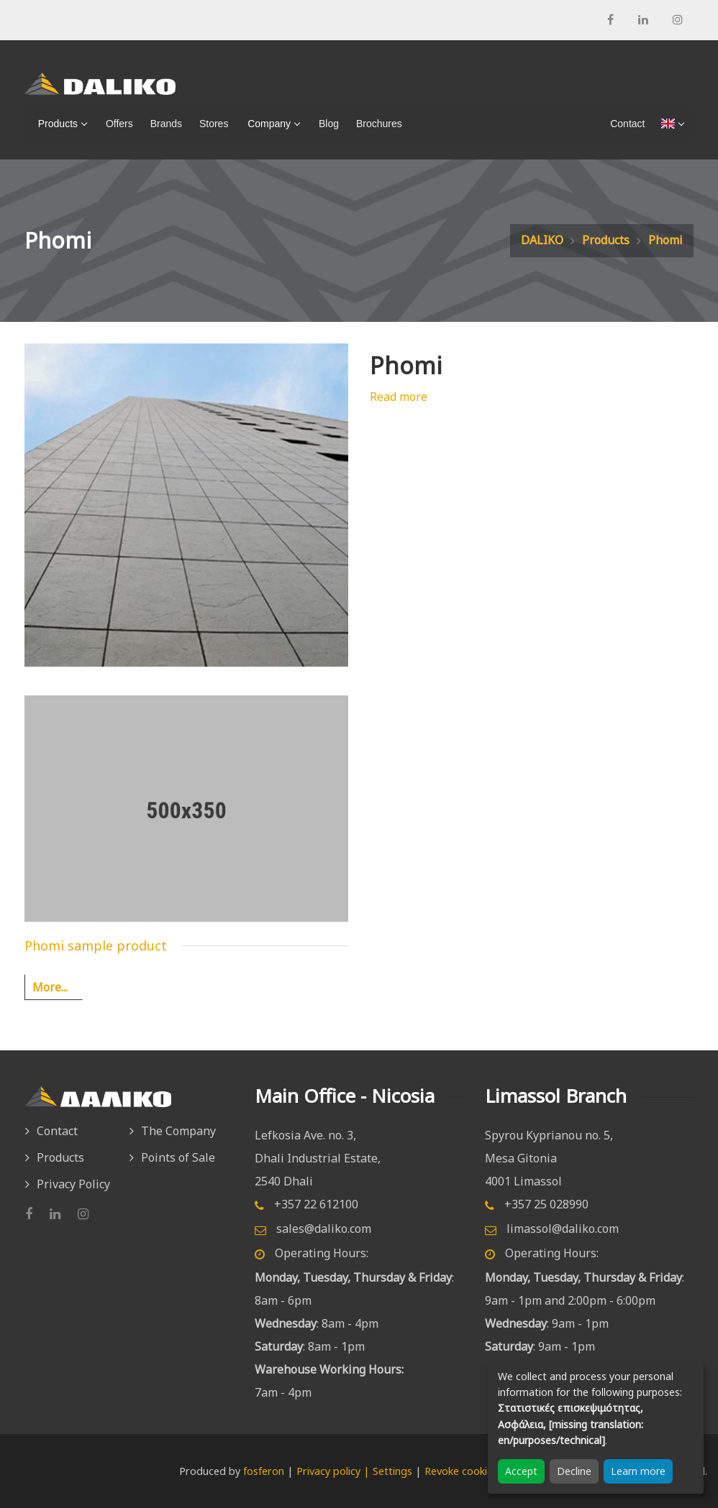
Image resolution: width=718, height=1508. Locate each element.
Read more (398, 396)
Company (266, 123)
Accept (521, 1471)
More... (50, 987)
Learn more (638, 1471)
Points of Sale (178, 1157)
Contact (57, 1131)
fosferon (263, 1471)
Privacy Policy (73, 1184)
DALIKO (542, 240)
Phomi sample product (95, 945)
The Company (178, 1131)
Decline (574, 1471)
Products (55, 123)
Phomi (665, 240)
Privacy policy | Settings (354, 1471)
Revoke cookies (461, 1471)
